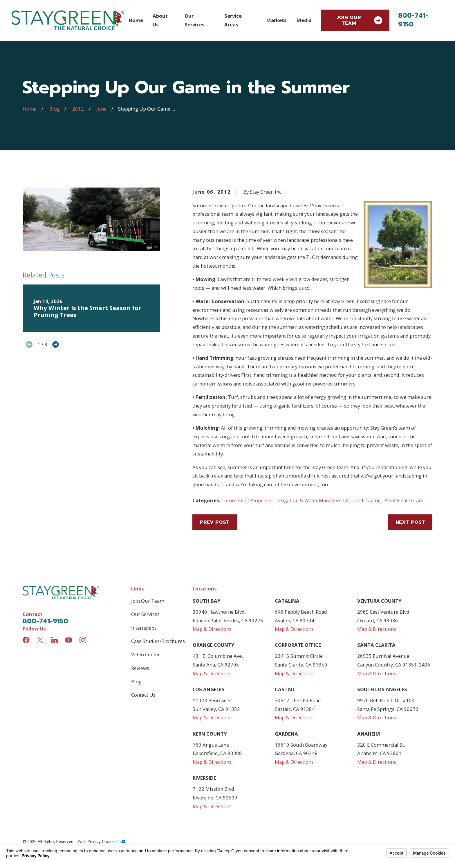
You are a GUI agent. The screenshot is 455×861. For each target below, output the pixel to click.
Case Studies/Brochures (158, 641)
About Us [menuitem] (160, 20)
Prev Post (215, 522)
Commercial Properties (247, 500)
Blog (136, 681)
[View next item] (55, 344)
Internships (144, 627)
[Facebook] (26, 640)
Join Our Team (359, 20)
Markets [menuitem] (276, 20)
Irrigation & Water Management (313, 500)
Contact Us (143, 694)
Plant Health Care (403, 500)
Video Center (145, 654)
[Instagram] (83, 640)
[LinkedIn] (54, 640)
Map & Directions (212, 629)
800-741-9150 (413, 20)
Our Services (145, 614)
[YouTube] (68, 640)
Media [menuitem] (304, 20)
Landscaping (366, 500)
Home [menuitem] (136, 20)
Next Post (410, 522)
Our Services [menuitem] (195, 20)
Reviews (140, 668)
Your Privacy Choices (101, 841)
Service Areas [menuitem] (233, 20)
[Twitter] (40, 640)
